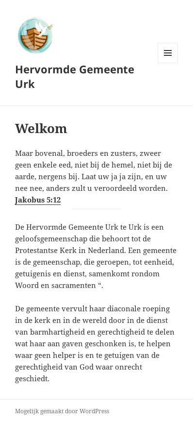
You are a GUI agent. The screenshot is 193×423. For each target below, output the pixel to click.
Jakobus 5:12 (38, 199)
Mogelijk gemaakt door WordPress (62, 411)
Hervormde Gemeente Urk (74, 76)
